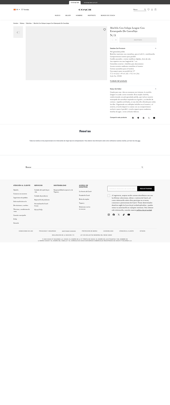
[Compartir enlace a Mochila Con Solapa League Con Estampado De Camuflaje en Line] (138, 118)
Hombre (15, 23)
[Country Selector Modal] (17, 9)
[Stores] (25, 9)
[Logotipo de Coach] (85, 9)
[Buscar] (137, 9)
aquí (139, 141)
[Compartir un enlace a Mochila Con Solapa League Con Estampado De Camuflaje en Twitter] (149, 118)
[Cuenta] (152, 9)
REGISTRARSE (146, 188)
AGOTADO (138, 40)
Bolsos (22, 23)
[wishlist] (104, 29)
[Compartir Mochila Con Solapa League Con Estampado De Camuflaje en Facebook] (133, 118)
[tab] (75, 2)
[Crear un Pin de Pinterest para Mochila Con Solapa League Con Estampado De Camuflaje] (143, 118)
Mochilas (29, 23)
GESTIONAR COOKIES (69, 231)
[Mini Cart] (155, 9)
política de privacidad (144, 210)
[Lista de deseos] (148, 9)
